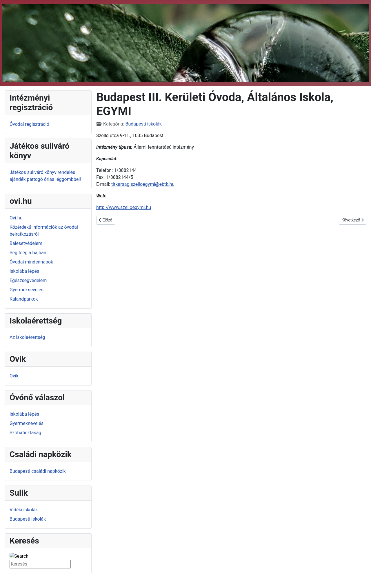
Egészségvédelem (28, 280)
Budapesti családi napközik (38, 471)
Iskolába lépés (24, 271)
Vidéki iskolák (24, 509)
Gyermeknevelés (26, 289)
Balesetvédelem (26, 243)
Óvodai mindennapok (31, 262)
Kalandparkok (24, 299)
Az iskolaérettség (27, 337)
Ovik (14, 376)
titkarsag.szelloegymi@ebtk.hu (142, 184)
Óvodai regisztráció (29, 124)
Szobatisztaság (25, 432)
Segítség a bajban (28, 252)
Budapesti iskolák (28, 519)
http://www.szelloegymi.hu (123, 207)
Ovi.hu (16, 218)
